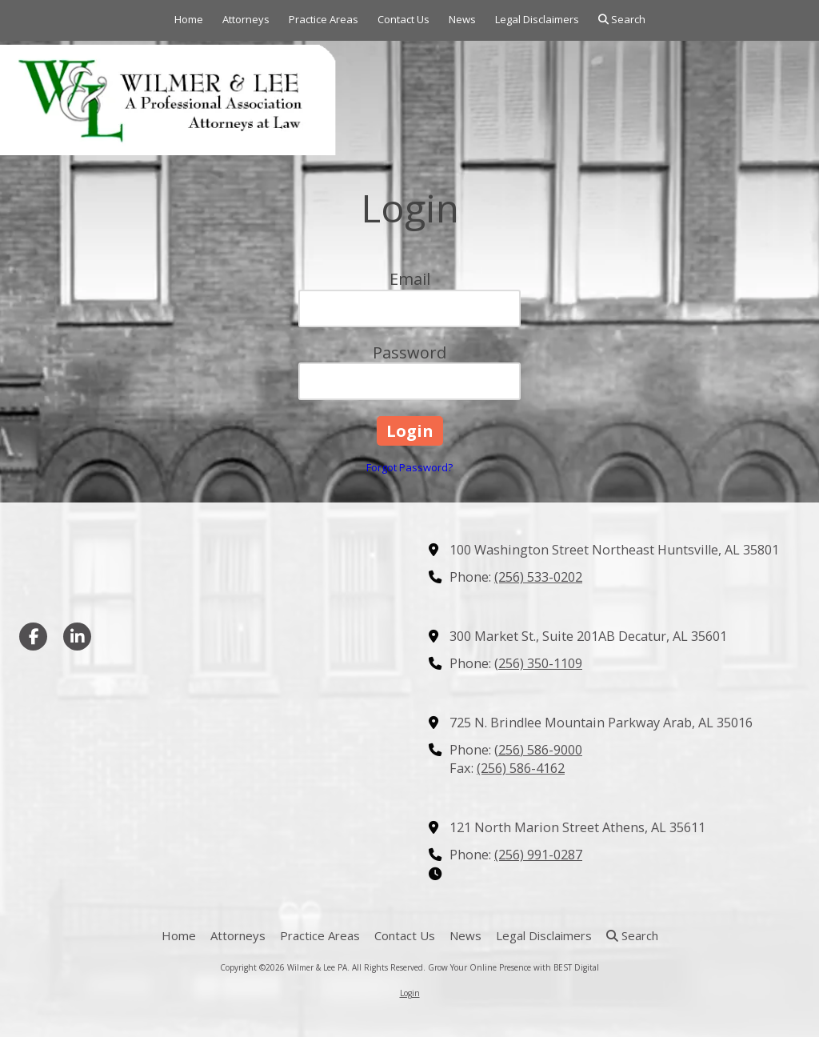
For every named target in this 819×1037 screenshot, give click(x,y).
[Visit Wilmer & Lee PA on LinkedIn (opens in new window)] (77, 637)
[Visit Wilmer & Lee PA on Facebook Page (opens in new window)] (33, 637)
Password (409, 352)
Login (410, 993)
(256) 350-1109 (538, 663)
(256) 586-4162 (521, 768)
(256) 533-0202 (538, 577)
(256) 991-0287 (538, 854)
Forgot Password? (409, 467)
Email (410, 279)
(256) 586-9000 (538, 750)
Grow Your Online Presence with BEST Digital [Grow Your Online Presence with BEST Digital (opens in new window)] (513, 967)
